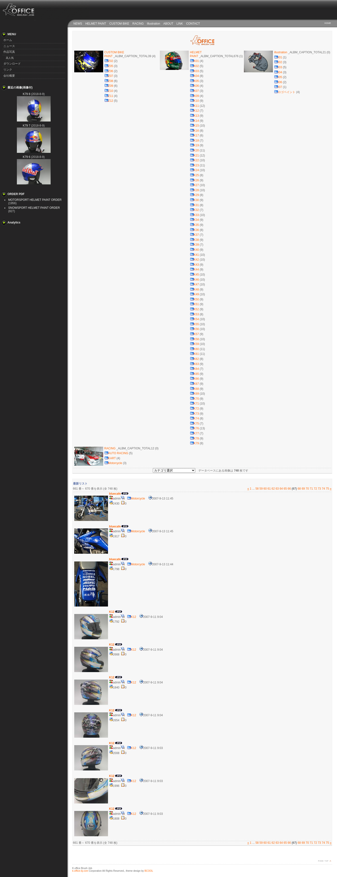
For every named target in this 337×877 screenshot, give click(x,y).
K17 (194, 135)
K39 (194, 244)
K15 (194, 125)
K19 (194, 145)
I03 (278, 67)
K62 (194, 359)
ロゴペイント (284, 92)
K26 (194, 180)
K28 (194, 190)
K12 (194, 110)
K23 (194, 165)
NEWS (78, 23)
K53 (194, 314)
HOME (327, 23)
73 (319, 488)
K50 (194, 299)
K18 (194, 140)
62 (273, 488)
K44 (194, 269)
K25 (194, 175)
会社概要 (9, 75)
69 (303, 488)
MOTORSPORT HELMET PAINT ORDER (34, 200)
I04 (278, 72)
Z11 (108, 96)
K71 (194, 403)
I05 (278, 77)
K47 (194, 284)
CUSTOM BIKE (119, 23)
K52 (194, 309)
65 (285, 488)
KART (110, 458)
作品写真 (9, 52)
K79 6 (26, 157)
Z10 (108, 91)
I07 (278, 87)
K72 (194, 408)
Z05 (108, 66)
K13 (194, 115)
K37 (194, 234)
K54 (194, 319)
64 (281, 488)
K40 (194, 249)
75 (327, 488)
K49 (194, 294)
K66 (194, 378)
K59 (194, 344)
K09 (194, 96)
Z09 (108, 86)
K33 (194, 215)
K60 (194, 349)
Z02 (108, 61)
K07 (194, 91)
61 (269, 488)
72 (315, 488)
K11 (194, 106)
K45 (194, 274)
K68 (194, 389)
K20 (194, 150)
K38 (194, 240)
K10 (194, 100)
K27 (194, 185)
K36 (194, 230)
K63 (194, 364)
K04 (194, 76)
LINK (179, 23)
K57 (194, 334)
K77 (194, 433)
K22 (194, 160)
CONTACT (193, 23)
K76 (194, 428)
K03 (194, 71)
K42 (194, 259)
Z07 (108, 76)
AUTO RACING (116, 453)
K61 (194, 354)
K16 (194, 130)
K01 (194, 61)
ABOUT (168, 23)
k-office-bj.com (80, 871)
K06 (194, 86)
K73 (194, 413)
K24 (194, 170)
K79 (194, 443)
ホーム (7, 40)
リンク (7, 69)
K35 (194, 225)
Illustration (153, 23)
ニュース (9, 46)
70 (307, 488)
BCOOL (149, 871)
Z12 (108, 100)
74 (323, 488)
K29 (194, 195)
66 (289, 488)
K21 (194, 155)
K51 (194, 304)
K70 (194, 398)
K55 (194, 324)
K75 (194, 423)
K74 (194, 418)
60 (265, 488)
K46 (194, 279)
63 (277, 488)
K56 (194, 329)
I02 (278, 62)
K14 (194, 120)
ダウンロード (12, 63)
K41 (194, 254)
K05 (194, 81)
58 (257, 488)
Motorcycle (113, 463)
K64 (194, 369)
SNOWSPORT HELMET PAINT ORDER (34, 207)
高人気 (10, 57)
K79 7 (26, 125)
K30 (194, 200)
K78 (194, 438)
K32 (194, 210)
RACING (138, 23)
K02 (194, 66)
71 (311, 488)
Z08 (108, 81)
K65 (194, 374)
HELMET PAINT (95, 23)
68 (299, 488)
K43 (194, 264)
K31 (194, 205)
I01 (278, 57)
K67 (194, 383)
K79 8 (26, 94)
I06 (278, 82)
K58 (194, 339)
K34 (194, 220)
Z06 (108, 71)
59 (261, 488)
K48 (194, 289)
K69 (194, 393)
